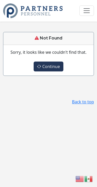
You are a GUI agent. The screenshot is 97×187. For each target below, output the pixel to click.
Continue (48, 66)
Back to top (83, 102)
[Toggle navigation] (86, 10)
